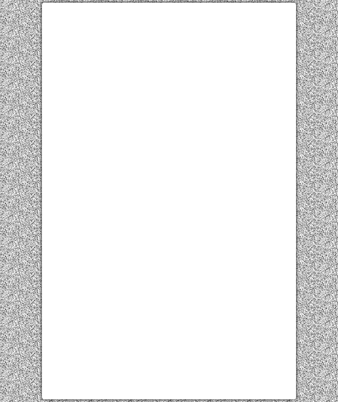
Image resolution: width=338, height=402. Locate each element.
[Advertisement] (169, 54)
